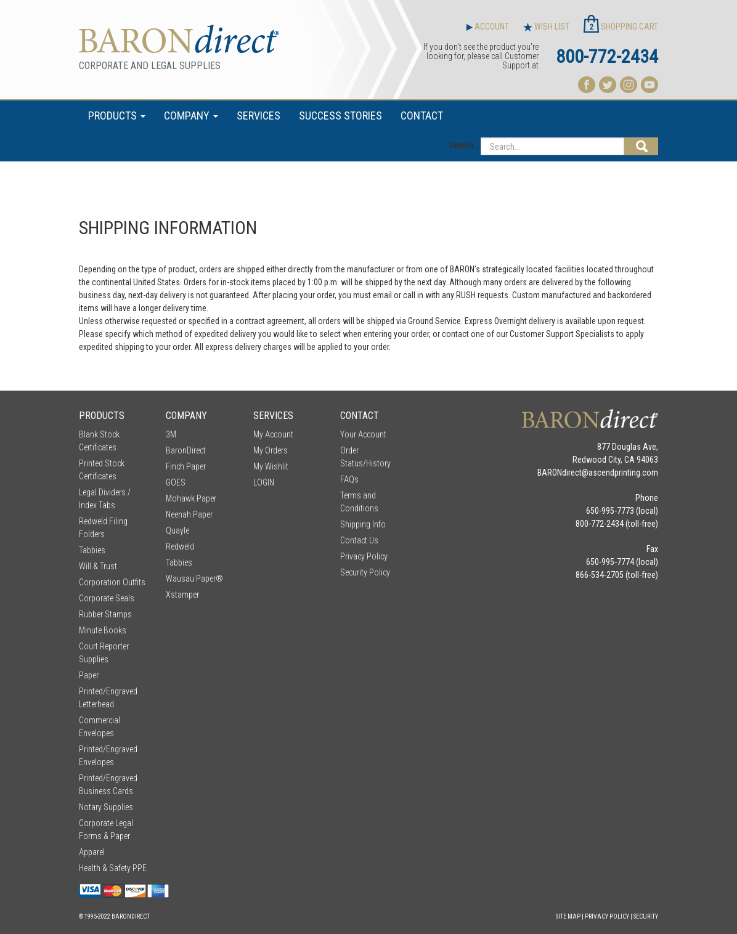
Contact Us (359, 540)
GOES (175, 482)
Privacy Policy (364, 556)
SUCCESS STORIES (340, 115)
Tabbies (92, 550)
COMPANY (191, 115)
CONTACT (422, 115)
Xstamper (182, 594)
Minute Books (102, 630)
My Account (273, 434)
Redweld (180, 546)
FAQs (349, 479)
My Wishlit (270, 466)
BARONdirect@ (562, 472)
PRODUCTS (116, 115)
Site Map (568, 916)
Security (645, 916)
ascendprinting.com (623, 472)
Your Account (363, 434)
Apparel (92, 852)
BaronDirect (186, 450)
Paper (89, 675)
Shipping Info (363, 524)
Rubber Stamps (105, 614)
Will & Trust (98, 566)
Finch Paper (186, 466)
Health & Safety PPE (113, 868)
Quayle (177, 530)
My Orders (270, 450)
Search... (464, 145)
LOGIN (263, 482)
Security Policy (365, 572)
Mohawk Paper (191, 498)
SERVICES (258, 115)
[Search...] (552, 146)
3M (171, 434)
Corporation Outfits (112, 582)
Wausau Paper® (194, 578)
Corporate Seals (106, 598)
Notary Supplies (106, 807)
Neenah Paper (189, 514)
